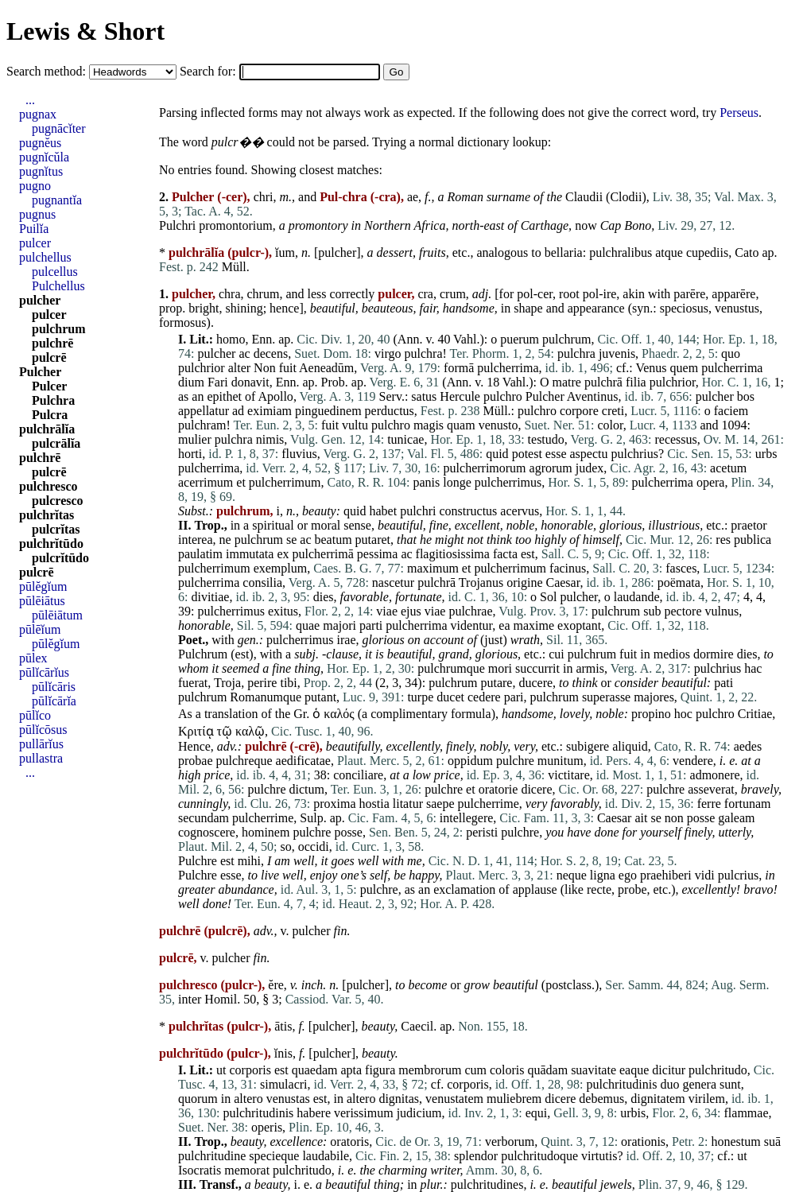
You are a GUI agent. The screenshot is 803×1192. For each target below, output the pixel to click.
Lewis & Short (85, 31)
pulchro (502, 396)
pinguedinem (328, 410)
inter (189, 999)
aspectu (589, 453)
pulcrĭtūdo (60, 558)
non (674, 818)
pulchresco (48, 486)
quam (461, 425)
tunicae (405, 439)
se (291, 539)
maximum (433, 568)
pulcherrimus (508, 482)
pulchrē (52, 343)
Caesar (562, 582)
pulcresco (57, 500)
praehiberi (666, 875)
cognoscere (206, 832)
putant (320, 697)
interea (195, 539)
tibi (288, 682)
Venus (650, 368)
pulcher (337, 252)
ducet (450, 697)
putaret (372, 539)
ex (283, 554)
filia (636, 382)
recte (599, 889)
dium (191, 382)
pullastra (41, 758)
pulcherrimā (323, 554)
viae (387, 611)
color (610, 425)
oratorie (498, 789)
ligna (602, 875)
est (528, 554)
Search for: (209, 71)
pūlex (33, 658)
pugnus (37, 214)
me (414, 861)
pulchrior (201, 368)
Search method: (47, 71)
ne (225, 539)
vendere (693, 760)
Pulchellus (58, 286)
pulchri (418, 511)
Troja (227, 682)
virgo (387, 353)
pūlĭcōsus (43, 729)
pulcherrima (507, 368)
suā (772, 1141)
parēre (689, 294)
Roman (465, 197)
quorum (198, 1098)
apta (351, 1070)
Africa (429, 225)
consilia (262, 582)
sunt (730, 1084)
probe (632, 889)
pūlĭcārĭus (44, 672)
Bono (637, 225)
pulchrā (603, 382)
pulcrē (49, 357)
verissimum (364, 1113)
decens (271, 353)
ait (640, 818)
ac (244, 353)
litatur (408, 803)
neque (572, 875)
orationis (643, 1141)
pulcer (35, 243)
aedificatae (303, 760)
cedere (484, 697)
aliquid (629, 746)
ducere (535, 682)
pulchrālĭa (47, 429)
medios (672, 654)
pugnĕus (40, 142)
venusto (498, 425)
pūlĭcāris (54, 686)
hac (753, 668)
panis (426, 482)
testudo (546, 439)
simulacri (284, 1084)
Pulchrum (202, 654)
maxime (534, 625)
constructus (468, 511)
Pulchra (53, 400)
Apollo (275, 396)
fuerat (193, 682)
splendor (476, 1156)
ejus (411, 611)
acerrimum (205, 482)
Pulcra (50, 414)
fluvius (298, 453)
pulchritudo (718, 1070)
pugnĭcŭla (44, 157)
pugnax (37, 114)
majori (339, 625)
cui (556, 654)
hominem (265, 832)
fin (340, 931)
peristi (482, 832)
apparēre (733, 294)
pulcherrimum (285, 482)
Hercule (460, 396)
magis (428, 425)
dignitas (398, 1098)
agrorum (551, 468)
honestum (735, 1141)
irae (346, 639)
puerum (519, 339)
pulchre (515, 760)
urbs (766, 453)
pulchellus (45, 257)
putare (496, 682)
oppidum (470, 760)
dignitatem (657, 1098)
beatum (333, 539)
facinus (567, 568)
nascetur (393, 582)
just (493, 639)
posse (701, 818)
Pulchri (177, 225)
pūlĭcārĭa (54, 701)
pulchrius (634, 453)
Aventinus (593, 396)
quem (684, 368)
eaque (634, 1070)
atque (669, 252)
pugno (35, 185)
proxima (334, 803)
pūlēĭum (39, 629)
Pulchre (197, 861)
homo (230, 339)
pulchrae (470, 611)
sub (652, 611)
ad (238, 410)
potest (527, 453)
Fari (218, 382)
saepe (440, 803)
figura (380, 1070)
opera (710, 482)
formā (459, 368)
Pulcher (545, 396)
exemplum (281, 568)
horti (190, 453)
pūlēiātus (42, 601)
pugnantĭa (57, 200)
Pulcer (49, 386)
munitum (560, 760)
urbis (633, 1113)
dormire (713, 654)
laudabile (325, 1156)
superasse (606, 697)
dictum (306, 789)
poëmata (679, 582)
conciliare (358, 775)
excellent (477, 525)
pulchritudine (212, 1156)
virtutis (599, 1156)
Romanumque (265, 697)
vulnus (722, 611)
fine (438, 525)
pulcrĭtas (56, 529)
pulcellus (55, 271)
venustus (737, 308)
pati (723, 682)
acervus (519, 511)
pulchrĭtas (46, 515)
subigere (587, 746)
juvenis (617, 353)
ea (504, 625)
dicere (536, 789)
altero (248, 1098)
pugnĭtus (41, 171)
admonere (715, 775)
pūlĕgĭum (43, 586)
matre (567, 382)
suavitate (593, 1070)
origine (524, 582)
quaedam (315, 1070)
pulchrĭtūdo (51, 543)
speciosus (684, 308)
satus (423, 396)
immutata (249, 554)
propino (651, 713)
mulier (194, 439)
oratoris (349, 1141)
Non (265, 368)
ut (221, 1070)
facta (505, 554)
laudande (637, 597)
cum (475, 1070)
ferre (709, 803)
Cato (746, 252)
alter (239, 368)
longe (457, 482)
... (30, 100)
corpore (579, 410)
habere (314, 1113)
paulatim (200, 554)
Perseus (739, 112)
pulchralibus (620, 252)
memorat (247, 1170)
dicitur (668, 1070)
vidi (705, 875)
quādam (547, 1070)
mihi (249, 861)
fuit (288, 368)
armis (590, 668)
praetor (748, 525)
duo (669, 1084)
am (282, 861)
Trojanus (481, 582)
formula (471, 713)
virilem (707, 1098)
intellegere (467, 818)
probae (195, 760)
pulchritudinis (621, 1084)
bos (746, 396)
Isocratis (199, 1170)
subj (305, 654)
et (241, 482)
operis (266, 1127)
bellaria (564, 252)
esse (556, 453)
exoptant (579, 625)
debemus (601, 1098)
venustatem (454, 1098)
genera (699, 1084)
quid (497, 453)
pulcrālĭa (56, 443)
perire (262, 682)
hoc (683, 713)
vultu (355, 425)
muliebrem (514, 1098)
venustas (288, 1098)
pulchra (424, 353)
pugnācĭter (59, 128)
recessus (675, 439)
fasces (680, 568)
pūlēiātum (57, 615)
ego (628, 875)
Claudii (584, 197)
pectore (682, 611)
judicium (419, 1113)
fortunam (747, 803)
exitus (283, 611)
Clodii (626, 197)
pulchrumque (450, 668)
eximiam (269, 410)
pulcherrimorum (485, 468)
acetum (728, 468)
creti (613, 410)
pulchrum (566, 339)
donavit (250, 382)
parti (370, 625)
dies (323, 597)
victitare (568, 775)
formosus (183, 322)
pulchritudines (487, 1184)
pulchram (202, 425)
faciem (731, 410)
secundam (203, 818)
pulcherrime (488, 803)
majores (654, 697)
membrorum (429, 1070)
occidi (313, 846)
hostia (374, 803)
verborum (509, 1141)
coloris (507, 1070)
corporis (249, 1070)
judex (590, 468)
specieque (274, 1156)
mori (500, 668)
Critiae (755, 713)
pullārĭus (41, 744)
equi (537, 1113)
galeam (736, 818)
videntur (472, 625)
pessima (377, 554)
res (723, 539)
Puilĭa (33, 228)
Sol (548, 597)
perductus (389, 410)
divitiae (210, 597)
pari (514, 697)
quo (730, 353)
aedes (748, 746)
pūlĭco (35, 715)
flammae (746, 1113)
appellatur (203, 410)
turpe (420, 697)
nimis (270, 439)
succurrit (537, 668)
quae (308, 625)
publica (752, 539)
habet (383, 511)
